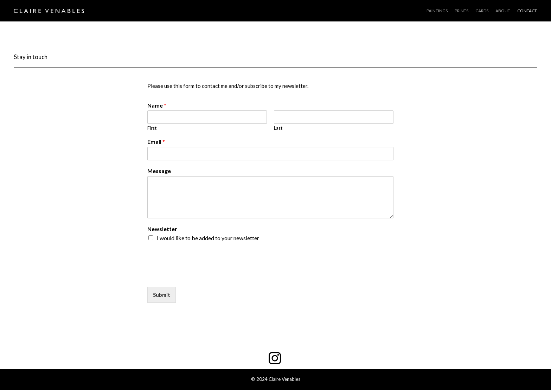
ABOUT (502, 10)
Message (159, 170)
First (151, 128)
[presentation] (200, 275)
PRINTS (461, 10)
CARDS (481, 10)
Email (156, 141)
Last (278, 128)
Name (156, 105)
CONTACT (527, 10)
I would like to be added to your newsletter (208, 238)
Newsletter (162, 228)
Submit (161, 295)
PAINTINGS (437, 10)
